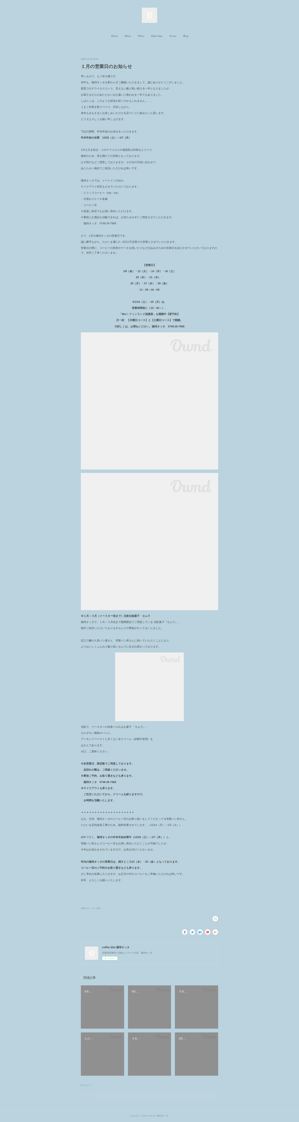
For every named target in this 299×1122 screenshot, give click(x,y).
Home (114, 36)
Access (172, 36)
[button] (114, 36)
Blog (185, 36)
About (128, 36)
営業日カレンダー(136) (90, 908)
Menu (141, 36)
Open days (156, 36)
